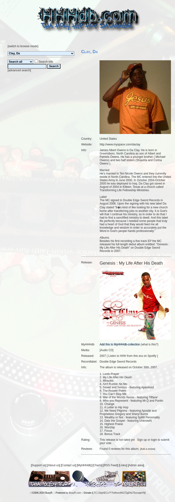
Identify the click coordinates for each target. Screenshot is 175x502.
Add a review (148, 449)
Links (123, 465)
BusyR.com (75, 493)
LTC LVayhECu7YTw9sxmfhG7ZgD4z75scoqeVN (119, 493)
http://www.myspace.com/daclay (120, 144)
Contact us (68, 465)
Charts (97, 465)
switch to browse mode (22, 46)
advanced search (19, 70)
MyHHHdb (84, 465)
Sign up (142, 439)
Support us (38, 465)
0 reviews (115, 449)
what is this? (149, 344)
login (154, 439)
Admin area (136, 465)
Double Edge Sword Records (118, 361)
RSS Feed (110, 465)
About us (53, 465)
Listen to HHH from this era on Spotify (132, 356)
